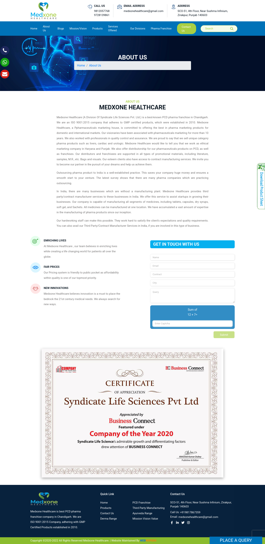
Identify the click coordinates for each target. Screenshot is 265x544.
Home (33, 28)
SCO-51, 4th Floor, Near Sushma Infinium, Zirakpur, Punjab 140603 (203, 13)
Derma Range (108, 521)
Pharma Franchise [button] (161, 28)
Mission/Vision (78, 28)
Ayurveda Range (142, 516)
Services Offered (113, 28)
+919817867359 (190, 515)
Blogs (61, 28)
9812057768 (101, 11)
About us (46, 28)
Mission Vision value (145, 521)
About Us (95, 65)
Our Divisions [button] (137, 28)
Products (105, 511)
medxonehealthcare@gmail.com (143, 11)
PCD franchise (141, 505)
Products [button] (97, 28)
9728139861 (101, 15)
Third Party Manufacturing (148, 511)
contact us (186, 28)
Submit (227, 334)
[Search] (221, 28)
